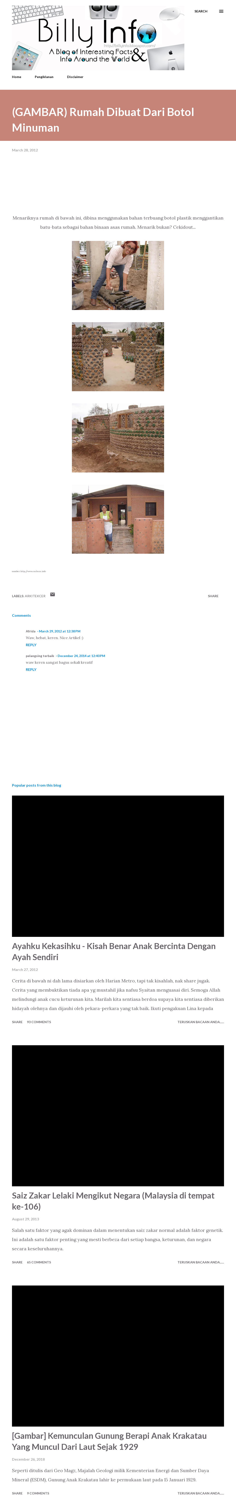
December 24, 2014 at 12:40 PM (81, 656)
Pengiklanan (44, 77)
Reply (31, 645)
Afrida (30, 631)
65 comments (39, 1262)
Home (16, 77)
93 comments (39, 1022)
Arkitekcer (35, 596)
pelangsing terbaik (40, 656)
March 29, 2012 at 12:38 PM (59, 631)
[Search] (201, 11)
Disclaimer (75, 77)
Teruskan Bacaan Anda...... (200, 1022)
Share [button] (213, 596)
